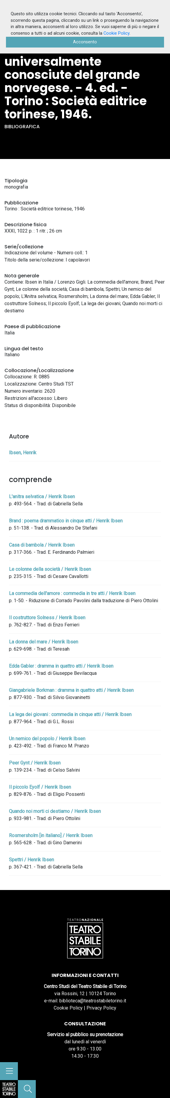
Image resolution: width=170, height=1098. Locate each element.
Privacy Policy (101, 1008)
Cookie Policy (68, 1008)
